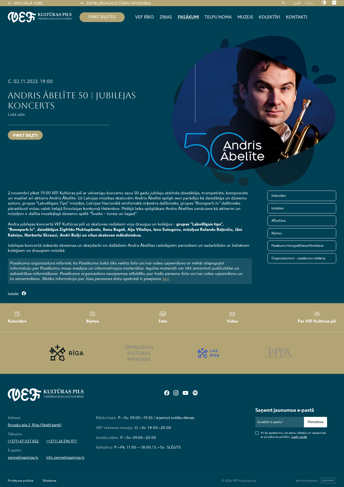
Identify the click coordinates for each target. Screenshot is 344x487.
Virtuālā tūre (25, 3)
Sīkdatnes (49, 480)
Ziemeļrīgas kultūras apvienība (115, 3)
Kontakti (296, 17)
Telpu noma (218, 17)
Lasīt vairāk (299, 437)
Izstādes (277, 208)
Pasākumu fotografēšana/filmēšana (297, 245)
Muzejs (245, 17)
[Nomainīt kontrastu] (324, 3)
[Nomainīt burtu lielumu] (334, 3)
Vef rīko (144, 17)
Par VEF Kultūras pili (317, 317)
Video (232, 317)
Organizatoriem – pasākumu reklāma (298, 258)
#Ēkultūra (278, 220)
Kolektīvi (269, 17)
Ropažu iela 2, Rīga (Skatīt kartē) (35, 424)
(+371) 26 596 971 (61, 441)
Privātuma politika (20, 480)
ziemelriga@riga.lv (23, 457)
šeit (165, 279)
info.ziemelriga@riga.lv (65, 457)
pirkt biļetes (102, 17)
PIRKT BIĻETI (25, 135)
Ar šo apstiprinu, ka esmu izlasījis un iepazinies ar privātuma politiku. (293, 435)
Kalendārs (278, 195)
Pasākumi (188, 17)
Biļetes (276, 233)
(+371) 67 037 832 (23, 441)
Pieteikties (316, 422)
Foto (163, 317)
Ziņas (166, 17)
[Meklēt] (283, 3)
